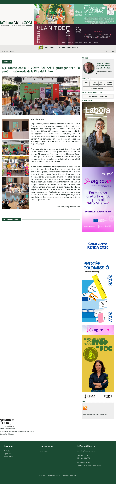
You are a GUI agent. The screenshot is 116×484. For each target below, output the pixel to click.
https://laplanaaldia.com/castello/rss (95, 414)
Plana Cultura (102, 83)
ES (113, 52)
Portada (7, 451)
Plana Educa (109, 83)
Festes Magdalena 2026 (98, 96)
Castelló (4, 52)
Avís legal (43, 451)
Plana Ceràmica (94, 83)
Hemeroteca (72, 47)
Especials (61, 47)
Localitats (50, 47)
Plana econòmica (97, 88)
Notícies (11, 52)
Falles (86, 82)
